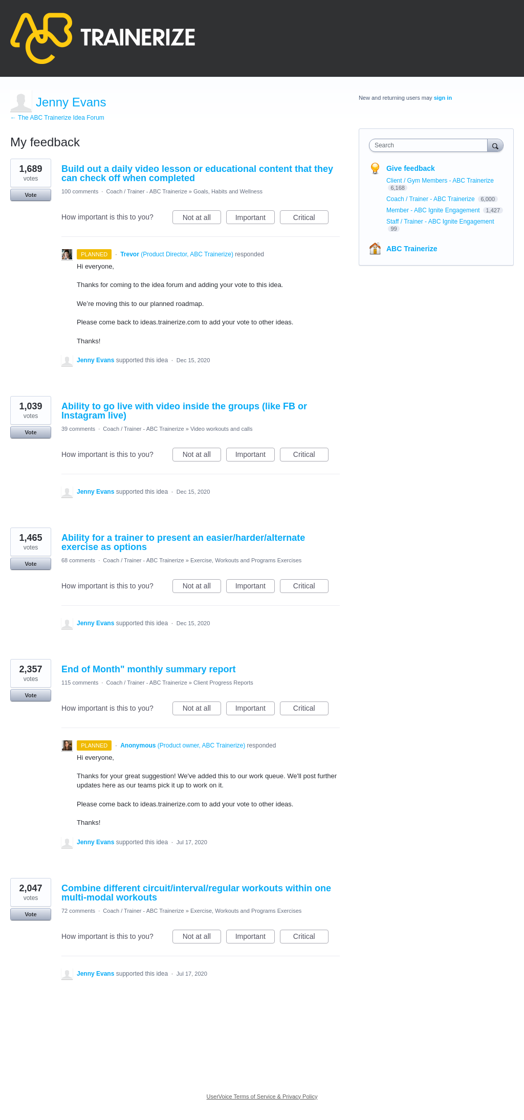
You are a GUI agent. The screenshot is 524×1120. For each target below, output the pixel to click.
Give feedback (410, 168)
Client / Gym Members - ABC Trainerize (440, 180)
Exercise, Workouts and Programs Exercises (245, 560)
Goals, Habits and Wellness (228, 191)
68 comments (78, 560)
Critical (311, 219)
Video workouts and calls (221, 429)
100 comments (79, 191)
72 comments (78, 911)
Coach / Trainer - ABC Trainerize (146, 191)
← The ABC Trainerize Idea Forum (57, 117)
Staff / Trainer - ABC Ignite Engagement (440, 221)
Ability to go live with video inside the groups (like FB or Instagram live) (184, 411)
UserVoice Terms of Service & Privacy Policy (262, 1096)
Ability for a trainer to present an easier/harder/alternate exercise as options (183, 542)
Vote (30, 195)
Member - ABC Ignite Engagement (434, 210)
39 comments (78, 429)
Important (255, 219)
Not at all (202, 219)
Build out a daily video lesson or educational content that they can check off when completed (197, 173)
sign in (443, 98)
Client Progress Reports (223, 682)
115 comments (79, 682)
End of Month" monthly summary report (148, 669)
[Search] (495, 145)
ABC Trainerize (412, 249)
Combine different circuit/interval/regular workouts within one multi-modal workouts (196, 893)
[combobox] (430, 145)
